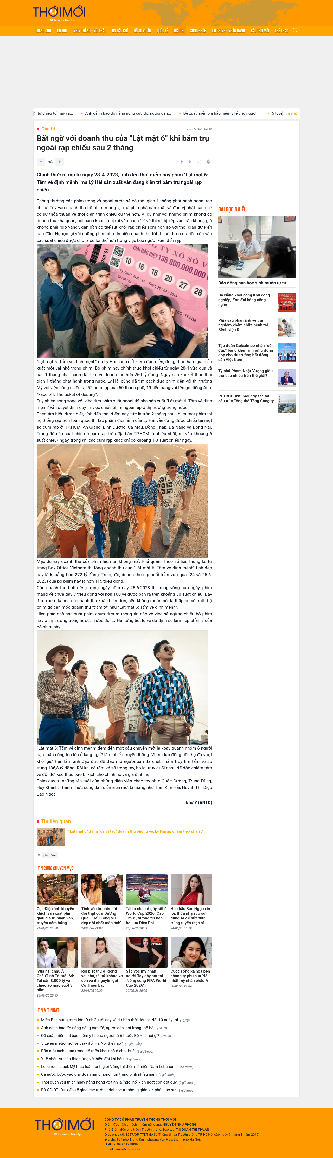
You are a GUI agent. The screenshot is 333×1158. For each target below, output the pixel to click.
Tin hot (62, 30)
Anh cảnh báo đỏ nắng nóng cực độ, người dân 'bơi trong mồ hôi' (104, 1027)
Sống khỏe (198, 30)
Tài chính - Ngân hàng (228, 30)
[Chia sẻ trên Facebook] (182, 162)
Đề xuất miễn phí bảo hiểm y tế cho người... (232, 113)
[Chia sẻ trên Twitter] (190, 162)
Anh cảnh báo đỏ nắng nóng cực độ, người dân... (138, 113)
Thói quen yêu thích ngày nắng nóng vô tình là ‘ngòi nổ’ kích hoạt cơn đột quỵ (118, 1082)
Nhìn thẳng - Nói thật (89, 30)
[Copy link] (199, 161)
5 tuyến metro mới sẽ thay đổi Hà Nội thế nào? (91, 1043)
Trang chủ (43, 30)
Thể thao (281, 30)
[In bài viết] (208, 161)
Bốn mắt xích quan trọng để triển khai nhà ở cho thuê (97, 1051)
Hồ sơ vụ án (142, 30)
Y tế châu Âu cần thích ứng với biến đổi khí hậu (91, 1058)
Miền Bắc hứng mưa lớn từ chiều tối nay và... (44, 113)
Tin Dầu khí (120, 30)
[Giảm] (41, 162)
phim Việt (50, 855)
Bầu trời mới (260, 30)
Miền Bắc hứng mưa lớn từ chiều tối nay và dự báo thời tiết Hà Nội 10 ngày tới (115, 1020)
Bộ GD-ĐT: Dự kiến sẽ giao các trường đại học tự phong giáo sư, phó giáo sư (117, 1090)
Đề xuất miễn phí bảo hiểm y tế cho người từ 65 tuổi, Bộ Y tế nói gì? (106, 1035)
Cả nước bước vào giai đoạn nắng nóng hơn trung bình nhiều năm (108, 1074)
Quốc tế (162, 30)
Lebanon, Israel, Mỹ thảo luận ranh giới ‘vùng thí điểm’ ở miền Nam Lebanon (117, 1066)
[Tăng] (59, 162)
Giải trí (179, 30)
